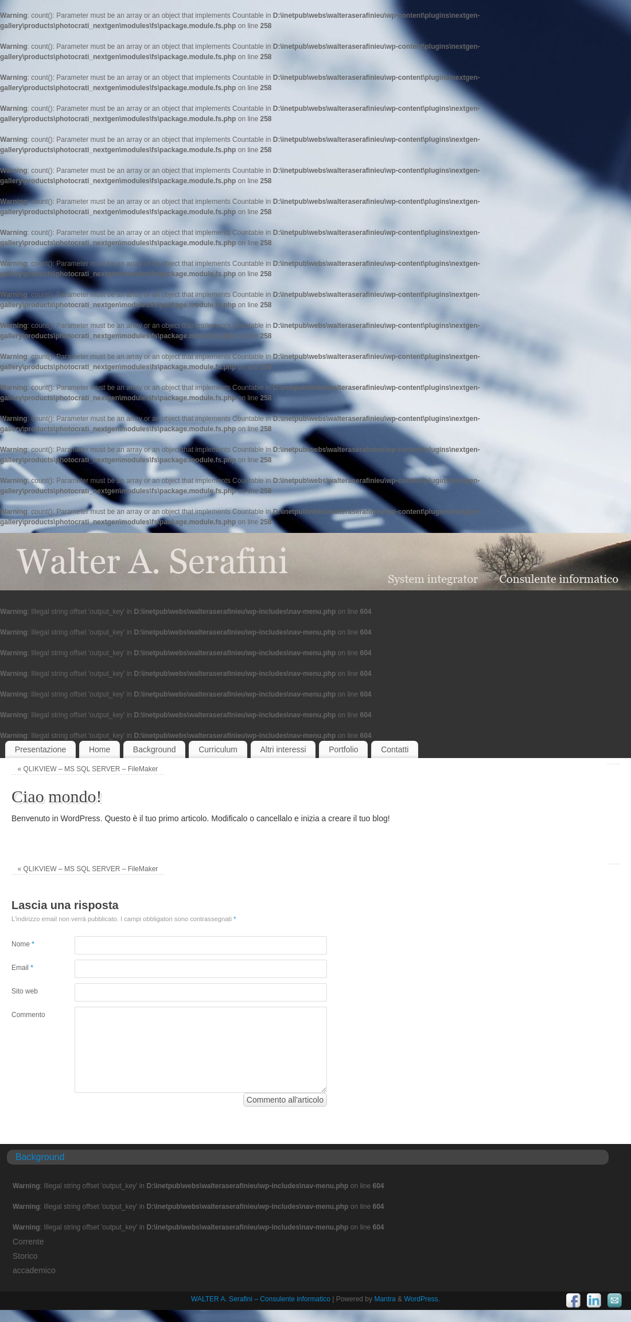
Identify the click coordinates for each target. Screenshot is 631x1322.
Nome (22, 944)
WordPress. (421, 1299)
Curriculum (217, 749)
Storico (25, 1256)
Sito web (24, 991)
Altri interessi (283, 749)
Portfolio (343, 749)
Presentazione (41, 749)
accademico (34, 1270)
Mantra (384, 1299)
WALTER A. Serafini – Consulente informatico (260, 1299)
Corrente (28, 1241)
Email (22, 968)
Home (99, 749)
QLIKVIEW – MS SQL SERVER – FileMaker (88, 769)
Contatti (394, 749)
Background (154, 749)
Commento (27, 1015)
